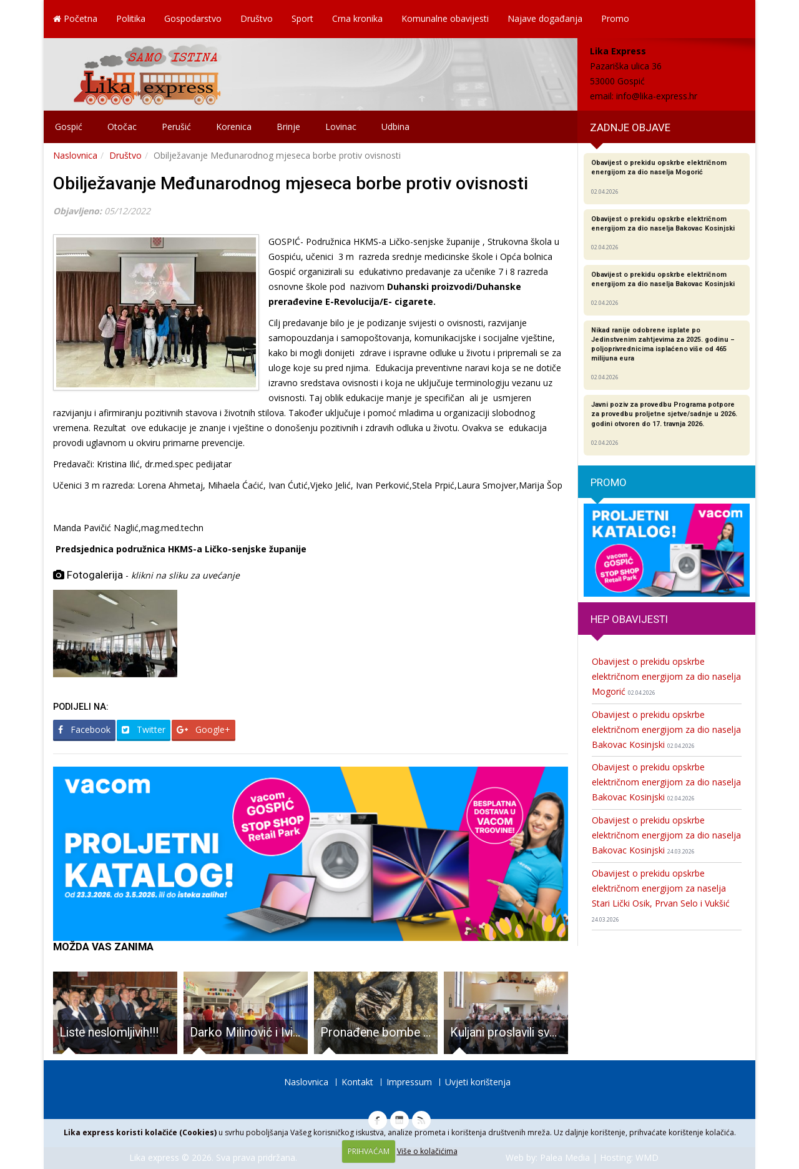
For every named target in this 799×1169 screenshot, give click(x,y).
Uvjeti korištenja (478, 1082)
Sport (302, 18)
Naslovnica (75, 155)
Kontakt (357, 1082)
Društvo (256, 18)
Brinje (288, 126)
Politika (130, 18)
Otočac (122, 126)
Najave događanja (544, 18)
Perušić (176, 126)
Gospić (68, 126)
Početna (75, 18)
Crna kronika (357, 18)
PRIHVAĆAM (369, 1151)
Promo (615, 18)
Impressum (409, 1082)
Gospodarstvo (193, 18)
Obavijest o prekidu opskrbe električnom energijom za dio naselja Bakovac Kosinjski (666, 729)
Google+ (203, 729)
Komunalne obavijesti (445, 18)
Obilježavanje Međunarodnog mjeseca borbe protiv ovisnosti (290, 183)
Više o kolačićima (427, 1151)
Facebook (84, 729)
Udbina (395, 126)
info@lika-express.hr (656, 96)
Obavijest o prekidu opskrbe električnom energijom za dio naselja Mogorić (666, 676)
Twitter (143, 729)
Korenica (234, 126)
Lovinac (340, 126)
